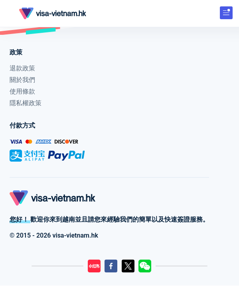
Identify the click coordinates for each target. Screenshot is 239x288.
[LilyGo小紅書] (94, 266)
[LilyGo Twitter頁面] (128, 266)
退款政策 (22, 68)
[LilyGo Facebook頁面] (111, 266)
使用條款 (22, 91)
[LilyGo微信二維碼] (144, 266)
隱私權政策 (25, 103)
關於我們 (22, 80)
